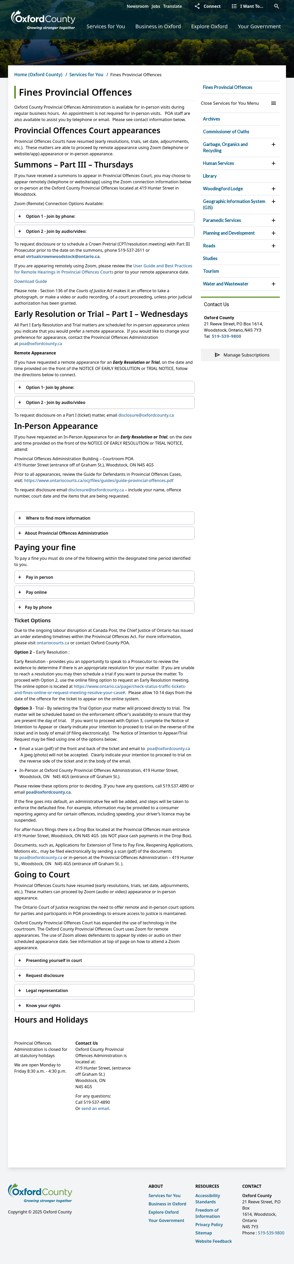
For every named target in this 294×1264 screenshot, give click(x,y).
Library (210, 176)
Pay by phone (38, 607)
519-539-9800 (226, 336)
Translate (172, 6)
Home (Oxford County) (38, 75)
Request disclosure (44, 975)
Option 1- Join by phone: (49, 387)
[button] (273, 144)
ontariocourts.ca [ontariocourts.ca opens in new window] (53, 643)
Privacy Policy (209, 1224)
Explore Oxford (209, 26)
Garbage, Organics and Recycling (225, 147)
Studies (210, 258)
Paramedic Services (222, 220)
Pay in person (39, 577)
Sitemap (203, 1233)
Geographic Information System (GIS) (234, 204)
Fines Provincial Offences (227, 87)
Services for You (106, 26)
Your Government (259, 26)
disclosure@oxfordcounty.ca (146, 415)
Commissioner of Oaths (226, 131)
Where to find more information (57, 518)
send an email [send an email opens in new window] (95, 1108)
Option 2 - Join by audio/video (55, 402)
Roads (209, 245)
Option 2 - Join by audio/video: (55, 231)
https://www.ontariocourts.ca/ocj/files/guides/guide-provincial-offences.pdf (98, 480)
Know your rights (43, 1005)
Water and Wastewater (225, 284)
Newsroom (138, 6)
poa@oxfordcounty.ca (40, 343)
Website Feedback (213, 1241)
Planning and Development (229, 233)
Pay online (36, 592)
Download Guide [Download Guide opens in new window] (30, 281)
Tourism (211, 271)
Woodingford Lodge (223, 188)
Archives (211, 119)
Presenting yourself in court (53, 960)
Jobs (156, 6)
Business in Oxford (158, 26)
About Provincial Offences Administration (67, 533)
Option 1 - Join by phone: (50, 216)
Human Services (218, 163)
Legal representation (46, 990)
